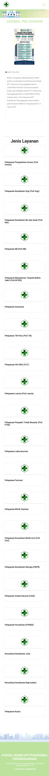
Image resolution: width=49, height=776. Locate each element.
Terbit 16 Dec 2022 (12, 72)
